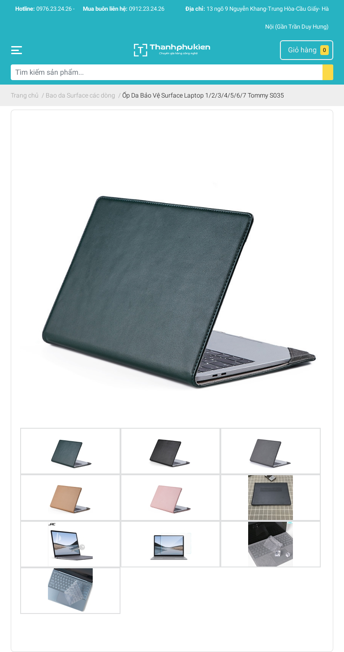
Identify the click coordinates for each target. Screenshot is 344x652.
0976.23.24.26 (54, 8)
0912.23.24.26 (146, 8)
